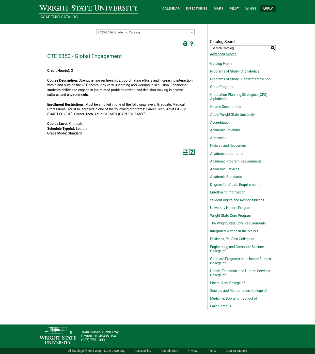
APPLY (268, 8)
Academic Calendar (225, 130)
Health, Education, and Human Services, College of (240, 273)
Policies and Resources (228, 146)
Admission (218, 138)
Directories (196, 8)
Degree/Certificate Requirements (235, 185)
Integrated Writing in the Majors (234, 231)
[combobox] (145, 32)
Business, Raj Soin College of (232, 239)
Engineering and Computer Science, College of (237, 249)
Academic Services (224, 169)
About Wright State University (232, 115)
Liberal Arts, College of (227, 283)
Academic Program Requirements (236, 161)
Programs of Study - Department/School (240, 79)
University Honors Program (230, 208)
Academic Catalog (59, 17)
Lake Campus (220, 306)
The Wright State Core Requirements (238, 223)
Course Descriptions (225, 107)
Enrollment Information (227, 192)
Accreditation (220, 122)
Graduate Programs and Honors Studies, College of (241, 261)
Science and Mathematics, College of (238, 291)
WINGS (250, 8)
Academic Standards (226, 177)
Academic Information (227, 154)
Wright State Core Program (230, 216)
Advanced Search (223, 54)
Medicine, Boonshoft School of (233, 298)
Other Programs (222, 87)
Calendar (171, 8)
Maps (218, 8)
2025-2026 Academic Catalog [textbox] (119, 32)
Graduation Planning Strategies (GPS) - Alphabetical (239, 97)
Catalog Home (221, 64)
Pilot (234, 8)
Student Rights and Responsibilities (237, 200)
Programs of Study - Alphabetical (235, 71)
